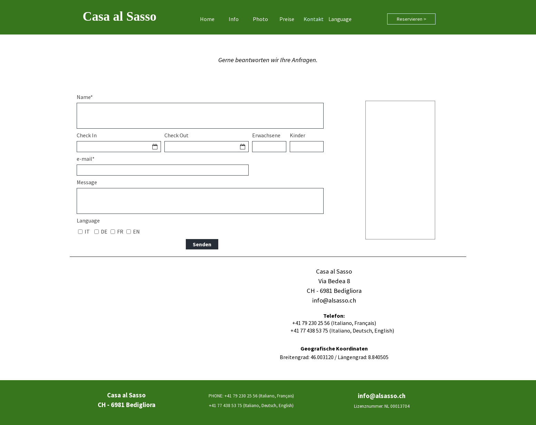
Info (234, 19)
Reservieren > (411, 19)
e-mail (86, 158)
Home (207, 19)
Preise (286, 19)
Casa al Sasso (119, 16)
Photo (260, 19)
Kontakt (314, 19)
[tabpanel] (268, 60)
